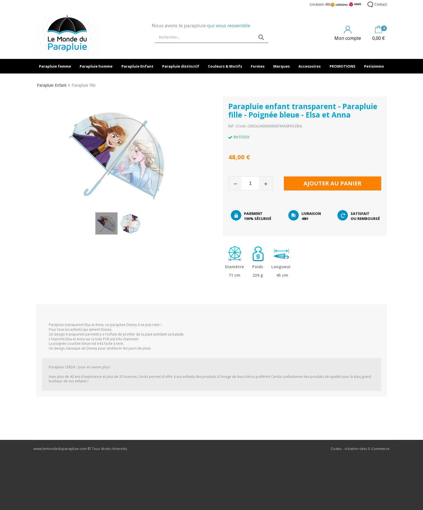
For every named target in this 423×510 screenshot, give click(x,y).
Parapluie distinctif (180, 66)
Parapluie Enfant (137, 66)
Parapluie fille (84, 85)
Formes (258, 66)
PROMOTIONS (342, 66)
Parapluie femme (55, 66)
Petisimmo (374, 66)
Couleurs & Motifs (225, 66)
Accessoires (309, 66)
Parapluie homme (96, 66)
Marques (281, 66)
